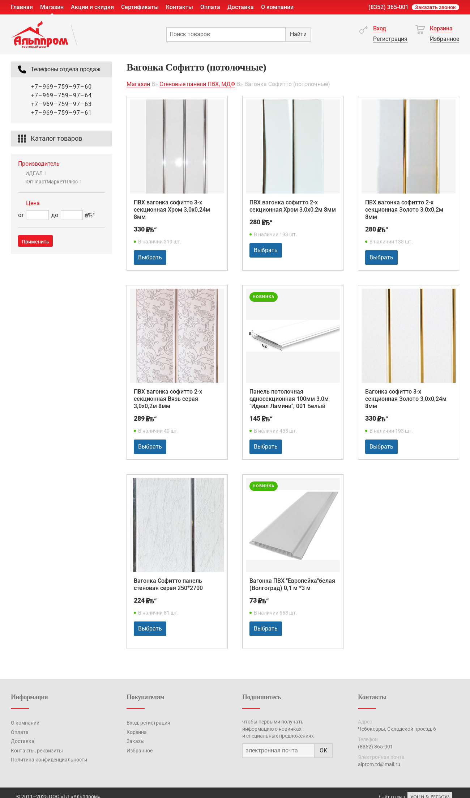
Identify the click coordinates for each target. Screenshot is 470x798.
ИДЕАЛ (36, 173)
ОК (323, 750)
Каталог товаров (49, 138)
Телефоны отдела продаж (58, 69)
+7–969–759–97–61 (61, 112)
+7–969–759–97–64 (61, 95)
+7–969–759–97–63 (61, 104)
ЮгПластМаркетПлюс (53, 181)
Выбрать (150, 257)
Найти (298, 34)
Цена (33, 203)
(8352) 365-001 (388, 7)
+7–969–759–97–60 (61, 86)
